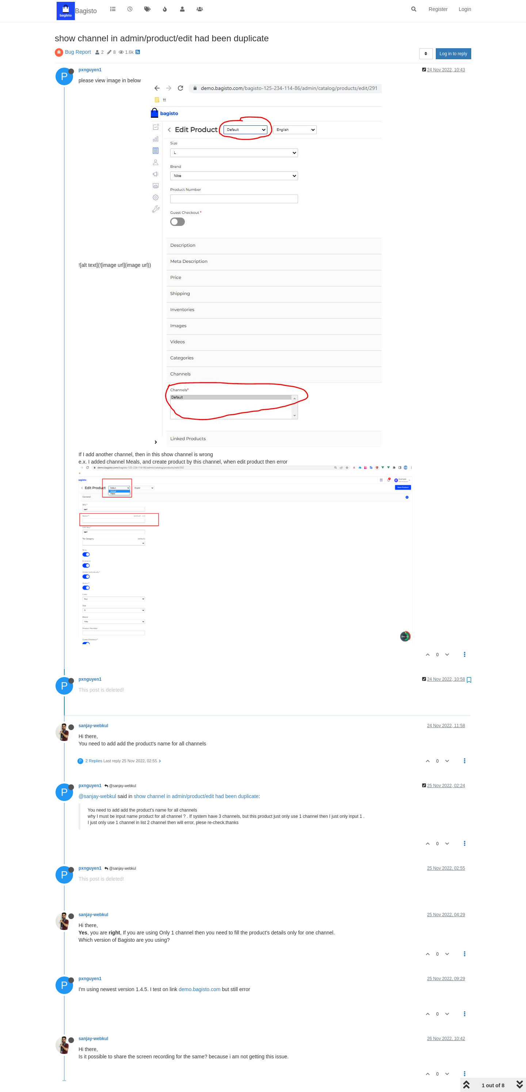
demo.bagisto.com (199, 989)
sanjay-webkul (93, 725)
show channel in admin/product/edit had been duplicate (196, 796)
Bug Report (78, 52)
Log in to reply (453, 53)
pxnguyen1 (90, 69)
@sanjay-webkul (120, 786)
